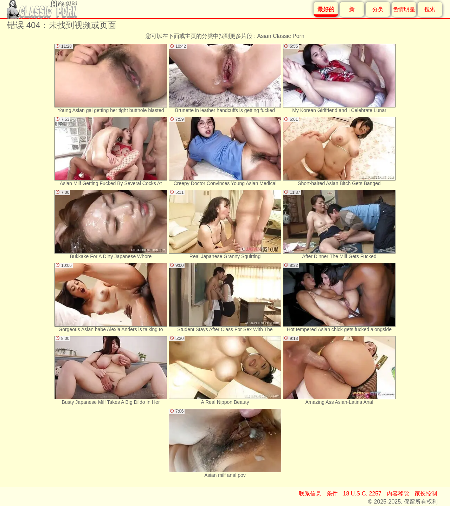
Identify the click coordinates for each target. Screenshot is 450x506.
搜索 (430, 9)
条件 (332, 494)
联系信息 (310, 494)
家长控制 (425, 494)
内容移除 (398, 494)
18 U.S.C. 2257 (362, 494)
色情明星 (404, 9)
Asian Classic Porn (280, 36)
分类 (378, 9)
